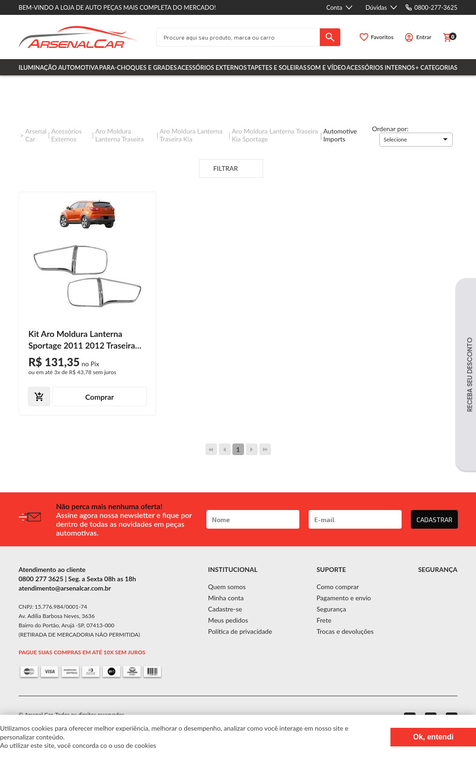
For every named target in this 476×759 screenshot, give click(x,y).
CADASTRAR (434, 520)
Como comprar (338, 587)
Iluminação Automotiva (59, 67)
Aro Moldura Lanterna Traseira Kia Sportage (274, 135)
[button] (416, 140)
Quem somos (227, 587)
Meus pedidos (228, 620)
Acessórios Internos (380, 67)
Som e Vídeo (326, 67)
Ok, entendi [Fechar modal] (433, 737)
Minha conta (226, 598)
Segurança (331, 609)
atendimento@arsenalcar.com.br (65, 588)
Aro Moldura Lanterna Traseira (119, 135)
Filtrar (231, 168)
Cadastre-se (225, 609)
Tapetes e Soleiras (276, 67)
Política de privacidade (240, 631)
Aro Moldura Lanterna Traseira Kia (190, 135)
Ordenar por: (390, 129)
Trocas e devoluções (345, 631)
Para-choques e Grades (138, 67)
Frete (324, 620)
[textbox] (238, 37)
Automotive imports (340, 135)
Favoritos (382, 37)
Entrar (423, 37)
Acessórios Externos (212, 67)
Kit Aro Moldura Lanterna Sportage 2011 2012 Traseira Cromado (81, 340)
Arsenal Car (35, 135)
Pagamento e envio (344, 598)
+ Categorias (436, 67)
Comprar (99, 396)
